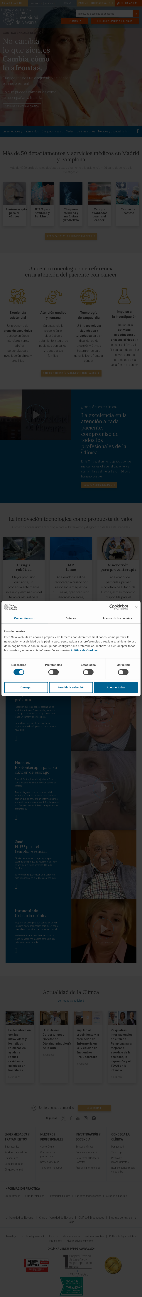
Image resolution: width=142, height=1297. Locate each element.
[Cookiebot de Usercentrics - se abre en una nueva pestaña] (112, 607)
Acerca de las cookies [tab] (117, 618)
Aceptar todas (116, 687)
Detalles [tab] (71, 618)
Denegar (26, 687)
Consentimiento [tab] (24, 618)
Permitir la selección (71, 687)
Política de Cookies (84, 650)
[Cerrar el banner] (136, 607)
